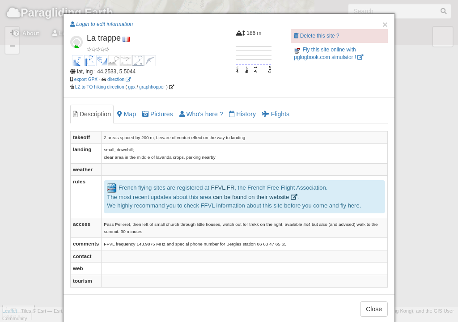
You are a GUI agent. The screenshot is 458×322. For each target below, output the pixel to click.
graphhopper (152, 87)
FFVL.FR (223, 188)
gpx (132, 87)
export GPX (86, 79)
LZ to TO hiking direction (99, 87)
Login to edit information (101, 24)
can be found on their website (255, 197)
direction (119, 79)
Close (374, 309)
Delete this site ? (316, 36)
